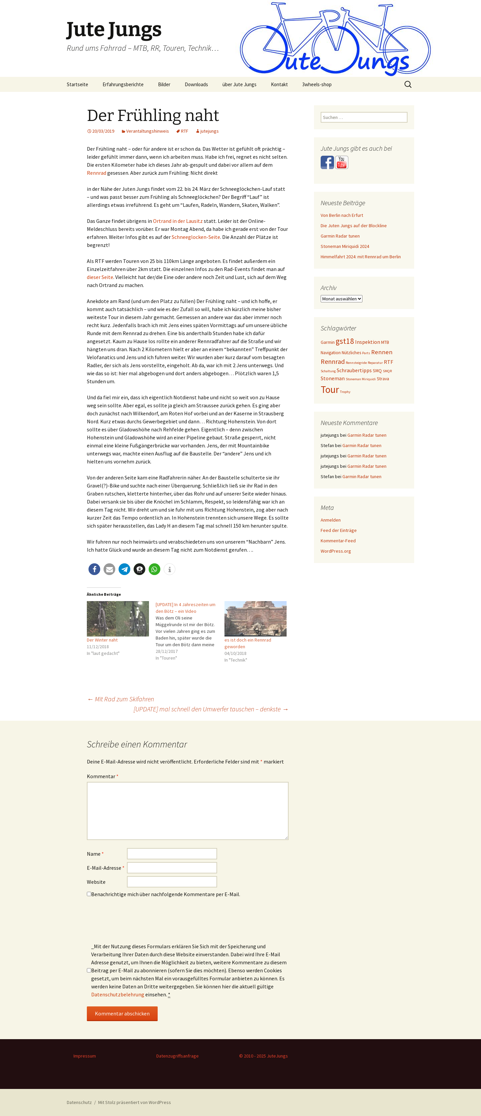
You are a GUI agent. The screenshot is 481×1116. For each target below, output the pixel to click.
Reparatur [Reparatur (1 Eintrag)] (375, 363)
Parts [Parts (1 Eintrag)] (366, 353)
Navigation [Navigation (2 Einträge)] (331, 353)
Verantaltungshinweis (147, 131)
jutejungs (209, 131)
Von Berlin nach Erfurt (342, 215)
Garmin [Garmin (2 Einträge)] (328, 342)
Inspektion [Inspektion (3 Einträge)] (367, 342)
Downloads (196, 84)
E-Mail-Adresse (106, 867)
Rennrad (96, 172)
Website (96, 881)
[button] (94, 569)
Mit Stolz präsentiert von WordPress (134, 1102)
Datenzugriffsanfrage (177, 1056)
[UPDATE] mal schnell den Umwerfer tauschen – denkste (211, 709)
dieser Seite (100, 277)
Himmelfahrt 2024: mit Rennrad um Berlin (361, 257)
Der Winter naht (102, 640)
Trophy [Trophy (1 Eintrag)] (345, 392)
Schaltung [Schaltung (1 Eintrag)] (328, 371)
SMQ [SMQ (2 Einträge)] (377, 371)
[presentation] (137, 923)
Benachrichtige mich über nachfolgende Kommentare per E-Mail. (163, 894)
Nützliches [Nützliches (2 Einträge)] (351, 353)
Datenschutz (79, 1102)
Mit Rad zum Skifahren (120, 699)
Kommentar (103, 776)
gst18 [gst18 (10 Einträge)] (345, 341)
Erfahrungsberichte (123, 84)
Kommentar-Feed (338, 541)
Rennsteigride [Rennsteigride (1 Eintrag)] (356, 363)
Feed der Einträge (339, 530)
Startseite (77, 84)
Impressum (84, 1056)
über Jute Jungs (239, 84)
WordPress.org (336, 551)
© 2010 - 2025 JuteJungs (263, 1056)
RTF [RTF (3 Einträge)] (388, 362)
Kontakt (279, 84)
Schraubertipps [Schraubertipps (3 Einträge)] (354, 370)
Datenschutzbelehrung (117, 994)
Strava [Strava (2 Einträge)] (383, 379)
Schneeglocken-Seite (196, 237)
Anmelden (331, 520)
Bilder (164, 84)
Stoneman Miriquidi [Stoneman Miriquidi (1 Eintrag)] (361, 379)
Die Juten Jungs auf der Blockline (354, 226)
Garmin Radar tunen (340, 236)
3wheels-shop (317, 84)
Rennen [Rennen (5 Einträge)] (381, 352)
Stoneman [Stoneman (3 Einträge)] (333, 378)
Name (95, 853)
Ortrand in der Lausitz (178, 221)
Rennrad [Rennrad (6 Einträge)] (333, 361)
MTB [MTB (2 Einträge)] (385, 342)
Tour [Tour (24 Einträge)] (330, 389)
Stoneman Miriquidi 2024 (345, 246)
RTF (184, 131)
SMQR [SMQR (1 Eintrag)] (387, 371)
